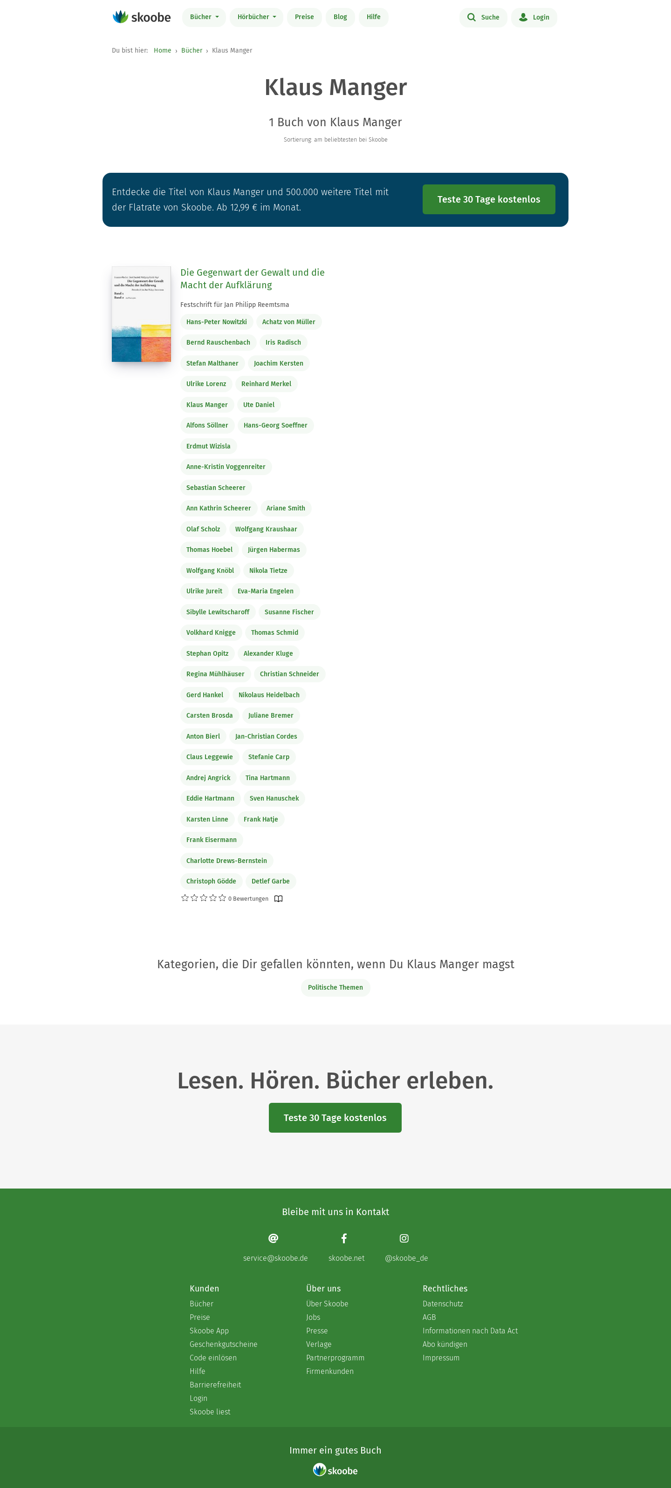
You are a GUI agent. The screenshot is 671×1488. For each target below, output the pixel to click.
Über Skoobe (327, 1303)
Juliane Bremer (271, 716)
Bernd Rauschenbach (218, 343)
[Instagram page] (407, 1247)
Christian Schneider (289, 674)
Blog (340, 17)
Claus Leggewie (209, 757)
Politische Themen (335, 988)
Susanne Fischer (289, 612)
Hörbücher (254, 17)
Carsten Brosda (209, 716)
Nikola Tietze (268, 571)
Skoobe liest (210, 1411)
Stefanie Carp (268, 757)
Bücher (201, 17)
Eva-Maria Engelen (266, 591)
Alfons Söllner (207, 425)
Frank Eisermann (211, 840)
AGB (429, 1317)
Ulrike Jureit (204, 591)
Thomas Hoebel (209, 550)
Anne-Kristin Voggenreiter (226, 467)
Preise (304, 17)
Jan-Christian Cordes (266, 737)
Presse (317, 1330)
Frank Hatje (261, 819)
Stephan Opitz (207, 654)
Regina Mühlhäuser (215, 674)
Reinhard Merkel (266, 384)
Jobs (313, 1317)
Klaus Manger (207, 405)
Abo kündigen (445, 1344)
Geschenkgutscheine (224, 1344)
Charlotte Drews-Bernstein (226, 861)
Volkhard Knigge (211, 633)
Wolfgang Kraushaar (266, 529)
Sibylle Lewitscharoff (217, 612)
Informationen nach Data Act (470, 1330)
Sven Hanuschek (274, 798)
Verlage (319, 1344)
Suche (483, 16)
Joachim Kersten (278, 363)
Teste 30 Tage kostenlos (489, 199)
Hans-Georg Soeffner (276, 425)
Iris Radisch (283, 343)
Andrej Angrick (208, 778)
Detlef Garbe (271, 881)
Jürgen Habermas (274, 550)
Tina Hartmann (268, 778)
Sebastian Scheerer (216, 488)
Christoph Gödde (211, 881)
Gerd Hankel (204, 695)
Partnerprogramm (335, 1357)
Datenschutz (443, 1303)
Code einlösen (213, 1357)
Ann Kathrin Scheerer (218, 508)
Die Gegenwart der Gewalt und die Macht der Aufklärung (252, 279)
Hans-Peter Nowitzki (216, 322)
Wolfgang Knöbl (210, 571)
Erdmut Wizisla (208, 446)
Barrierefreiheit (215, 1384)
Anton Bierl (203, 737)
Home (162, 50)
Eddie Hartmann (210, 798)
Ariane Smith (286, 508)
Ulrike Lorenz (206, 384)
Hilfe (374, 17)
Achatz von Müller (288, 322)
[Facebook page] (346, 1247)
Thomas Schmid (274, 633)
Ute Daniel (258, 405)
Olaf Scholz (203, 529)
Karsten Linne (207, 819)
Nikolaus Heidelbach (269, 695)
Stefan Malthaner (212, 363)
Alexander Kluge (268, 654)
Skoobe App (209, 1330)
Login (534, 16)
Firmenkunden (330, 1371)
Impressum (441, 1357)
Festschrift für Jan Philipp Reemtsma (234, 305)
